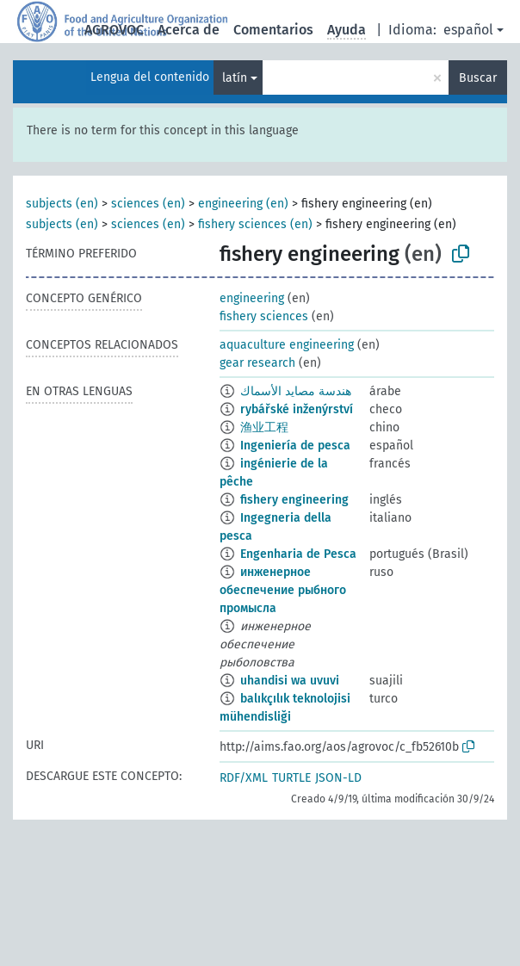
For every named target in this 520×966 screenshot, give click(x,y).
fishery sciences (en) (255, 224)
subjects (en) (62, 203)
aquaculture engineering (287, 344)
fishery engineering (294, 499)
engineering (252, 298)
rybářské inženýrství (296, 409)
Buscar (478, 78)
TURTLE (291, 778)
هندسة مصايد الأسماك (295, 391)
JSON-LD (338, 778)
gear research (257, 363)
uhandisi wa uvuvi (289, 680)
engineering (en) (243, 203)
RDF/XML (244, 778)
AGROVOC (114, 30)
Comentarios (273, 30)
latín (234, 78)
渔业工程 (264, 427)
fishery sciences (264, 316)
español (468, 30)
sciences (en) (148, 203)
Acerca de (189, 30)
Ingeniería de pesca (295, 445)
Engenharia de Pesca (298, 554)
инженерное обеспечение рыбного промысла (283, 590)
